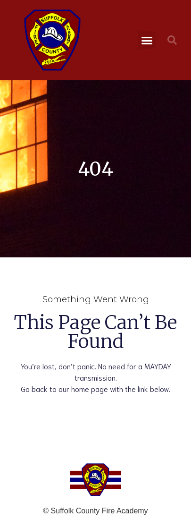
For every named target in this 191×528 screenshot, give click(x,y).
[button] (147, 40)
